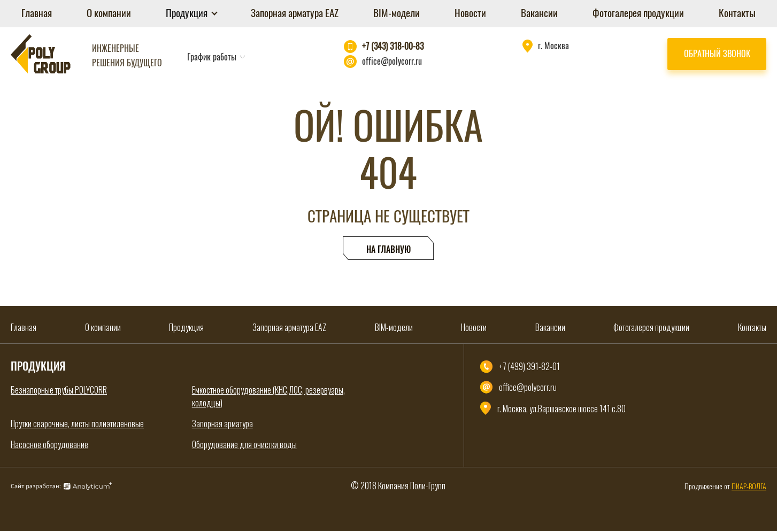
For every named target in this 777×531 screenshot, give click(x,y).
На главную (388, 249)
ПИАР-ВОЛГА (749, 485)
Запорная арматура (222, 423)
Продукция (188, 13)
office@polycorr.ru (392, 61)
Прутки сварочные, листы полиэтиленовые (77, 423)
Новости (470, 13)
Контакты (737, 13)
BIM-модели (396, 13)
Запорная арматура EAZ (295, 13)
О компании (109, 13)
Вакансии (539, 13)
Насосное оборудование (49, 444)
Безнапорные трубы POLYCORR (59, 389)
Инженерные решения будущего (127, 55)
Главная (36, 13)
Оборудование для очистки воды (244, 444)
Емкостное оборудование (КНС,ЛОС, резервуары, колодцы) (268, 396)
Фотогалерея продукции (638, 13)
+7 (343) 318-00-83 (393, 46)
